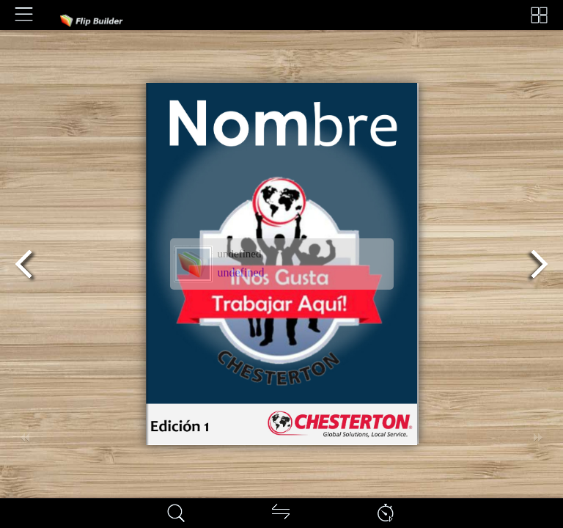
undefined (241, 272)
